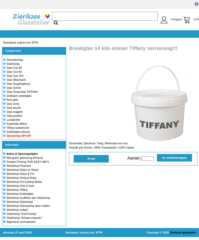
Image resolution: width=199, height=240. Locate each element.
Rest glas (10, 99)
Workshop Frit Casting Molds (24, 181)
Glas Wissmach (14, 79)
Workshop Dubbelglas (20, 193)
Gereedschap (13, 59)
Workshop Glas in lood (20, 185)
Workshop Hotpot (17, 209)
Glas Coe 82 (12, 71)
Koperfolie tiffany (15, 123)
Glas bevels (12, 107)
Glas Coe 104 (13, 75)
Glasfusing (11, 63)
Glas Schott (12, 87)
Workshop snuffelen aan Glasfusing (28, 197)
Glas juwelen (12, 115)
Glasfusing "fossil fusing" (22, 213)
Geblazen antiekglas (17, 95)
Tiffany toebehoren (16, 127)
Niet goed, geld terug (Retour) (25, 157)
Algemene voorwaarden (21, 221)
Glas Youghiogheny (16, 83)
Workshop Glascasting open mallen (28, 205)
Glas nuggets (13, 111)
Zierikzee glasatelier (183, 232)
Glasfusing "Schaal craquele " (25, 217)
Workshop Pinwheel (19, 165)
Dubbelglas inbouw (16, 131)
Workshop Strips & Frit (20, 173)
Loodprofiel (11, 119)
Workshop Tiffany (17, 189)
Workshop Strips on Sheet (23, 169)
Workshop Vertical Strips (22, 177)
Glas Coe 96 (12, 67)
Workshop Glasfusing (20, 201)
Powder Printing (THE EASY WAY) (28, 161)
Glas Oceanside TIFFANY (20, 91)
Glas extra (11, 103)
